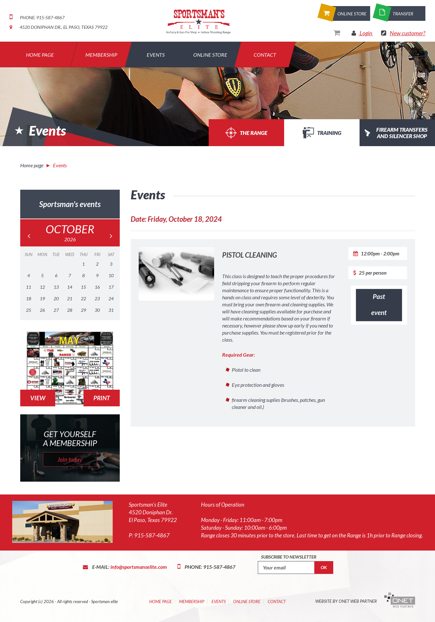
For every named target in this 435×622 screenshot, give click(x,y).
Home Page (160, 601)
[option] (217, 94)
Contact (265, 55)
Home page (31, 165)
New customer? (407, 32)
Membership (101, 55)
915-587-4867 (152, 535)
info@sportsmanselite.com (138, 567)
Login (366, 33)
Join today (69, 459)
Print (101, 398)
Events (156, 55)
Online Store (210, 55)
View (37, 398)
